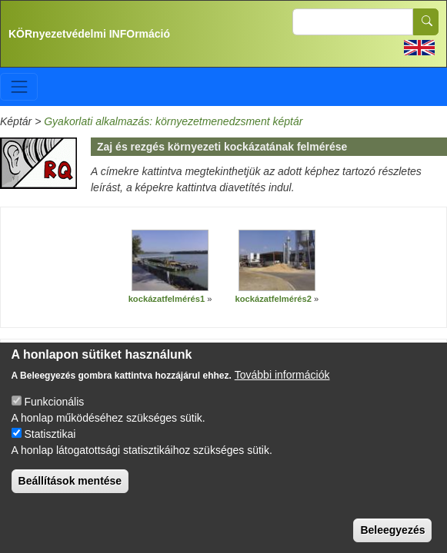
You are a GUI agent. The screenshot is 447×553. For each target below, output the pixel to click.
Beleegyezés (392, 531)
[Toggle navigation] (19, 86)
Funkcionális (54, 403)
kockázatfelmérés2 (273, 298)
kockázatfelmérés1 (166, 298)
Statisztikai (49, 435)
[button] (170, 261)
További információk (282, 376)
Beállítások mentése (70, 482)
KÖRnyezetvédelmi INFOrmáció (89, 34)
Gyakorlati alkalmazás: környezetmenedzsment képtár (173, 121)
